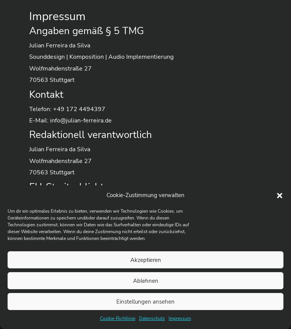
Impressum (180, 318)
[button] (279, 195)
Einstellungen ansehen (145, 302)
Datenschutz (152, 318)
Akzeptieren (145, 260)
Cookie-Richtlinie (117, 318)
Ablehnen (145, 281)
